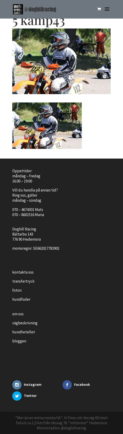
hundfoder (21, 299)
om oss (18, 313)
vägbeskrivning (25, 323)
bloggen (19, 341)
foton (17, 290)
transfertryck (23, 281)
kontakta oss (23, 272)
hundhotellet (23, 332)
